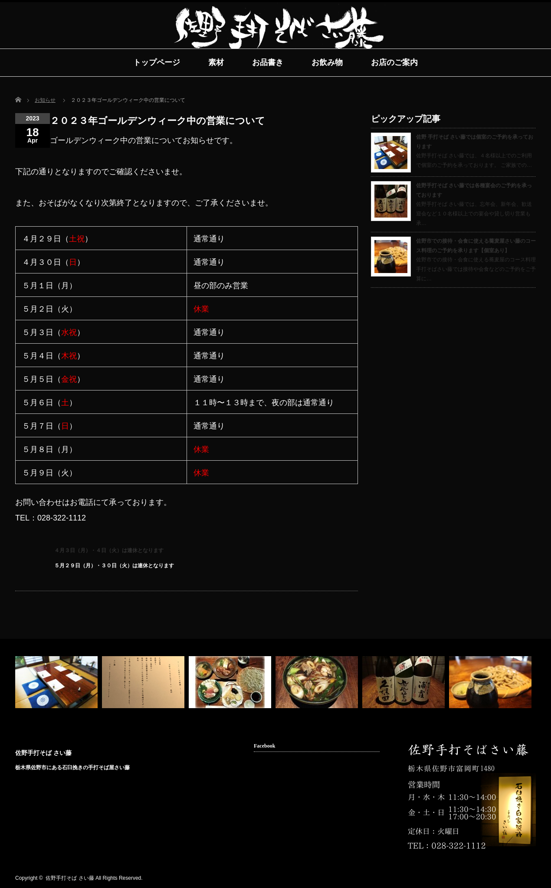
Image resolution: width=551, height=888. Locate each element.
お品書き (267, 62)
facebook (517, 878)
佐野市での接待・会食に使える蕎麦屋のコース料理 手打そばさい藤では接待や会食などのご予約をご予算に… (476, 269)
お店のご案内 (394, 62)
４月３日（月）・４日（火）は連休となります (109, 550)
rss (504, 878)
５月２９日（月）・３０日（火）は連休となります (114, 566)
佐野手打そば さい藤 (43, 752)
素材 (216, 62)
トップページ (156, 62)
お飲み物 (327, 62)
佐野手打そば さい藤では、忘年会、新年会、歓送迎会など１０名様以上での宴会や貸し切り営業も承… (474, 213)
